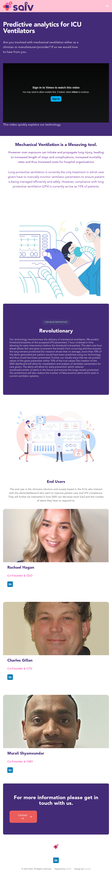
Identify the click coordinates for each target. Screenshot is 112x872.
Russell (87, 868)
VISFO (68, 868)
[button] (107, 6)
